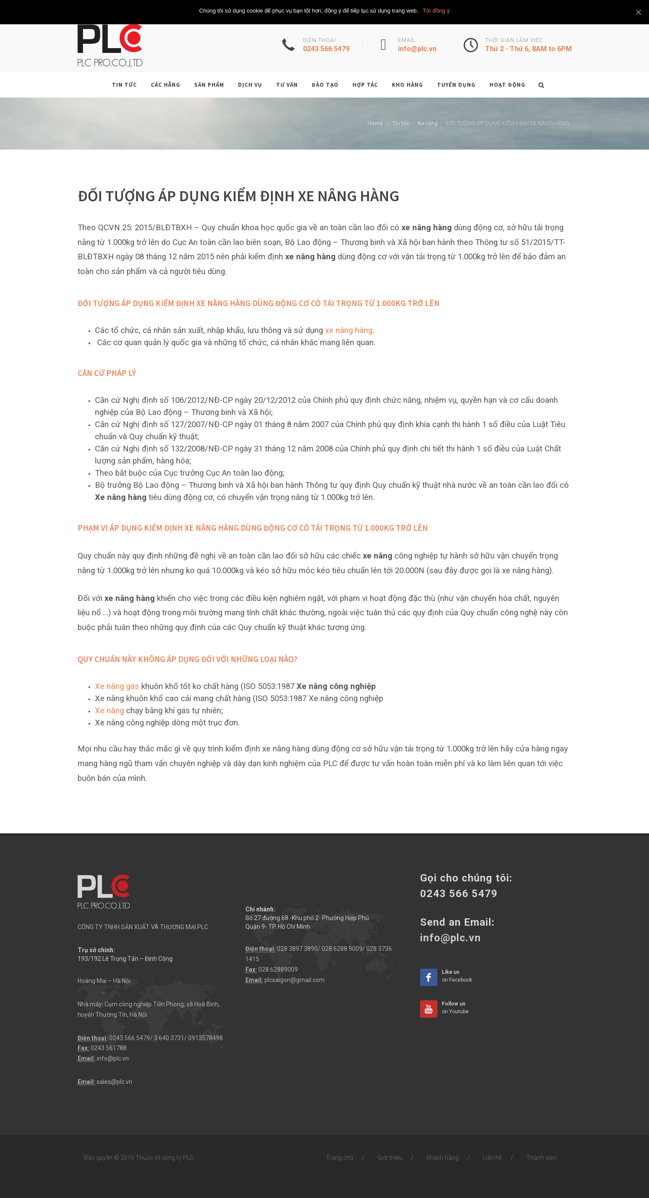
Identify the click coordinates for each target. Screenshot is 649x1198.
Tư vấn (287, 84)
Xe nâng (427, 123)
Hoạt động (507, 84)
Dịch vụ (250, 84)
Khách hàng (443, 1157)
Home (375, 123)
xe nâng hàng (348, 330)
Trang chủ (339, 1157)
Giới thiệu (390, 1157)
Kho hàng (407, 84)
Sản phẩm (209, 84)
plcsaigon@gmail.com (294, 979)
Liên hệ (492, 1157)
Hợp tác (365, 84)
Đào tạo (325, 84)
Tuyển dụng (456, 84)
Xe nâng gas (117, 686)
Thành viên (541, 1157)
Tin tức (124, 84)
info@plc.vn (113, 1058)
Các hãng (165, 84)
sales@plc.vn (114, 1081)
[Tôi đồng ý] (638, 12)
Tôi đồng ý (436, 10)
